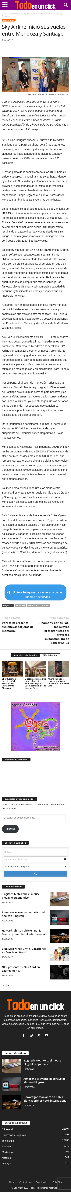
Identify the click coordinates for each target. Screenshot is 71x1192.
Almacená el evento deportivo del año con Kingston (23, 914)
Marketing (7, 1152)
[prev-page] (33, 694)
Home (12, 1182)
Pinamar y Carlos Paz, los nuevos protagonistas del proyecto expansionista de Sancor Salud (54, 633)
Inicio (4, 13)
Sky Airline (33, 605)
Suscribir (10, 828)
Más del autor (50, 655)
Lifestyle (6, 1163)
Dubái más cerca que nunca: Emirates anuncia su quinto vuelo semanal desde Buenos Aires (35, 683)
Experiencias (42, 1182)
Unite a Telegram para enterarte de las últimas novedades (34, 595)
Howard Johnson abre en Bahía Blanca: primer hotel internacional (24, 932)
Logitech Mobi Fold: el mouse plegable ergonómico (21, 895)
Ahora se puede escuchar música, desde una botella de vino (58, 682)
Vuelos (45, 605)
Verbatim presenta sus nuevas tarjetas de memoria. (18, 627)
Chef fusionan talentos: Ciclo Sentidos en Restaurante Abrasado (9, 683)
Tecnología (8, 1140)
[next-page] (38, 694)
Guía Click (57, 1182)
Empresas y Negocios (14, 1135)
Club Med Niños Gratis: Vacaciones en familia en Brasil (24, 950)
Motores (6, 1157)
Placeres (7, 1146)
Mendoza (20, 605)
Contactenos (25, 1182)
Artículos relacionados (25, 655)
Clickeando (15, 13)
